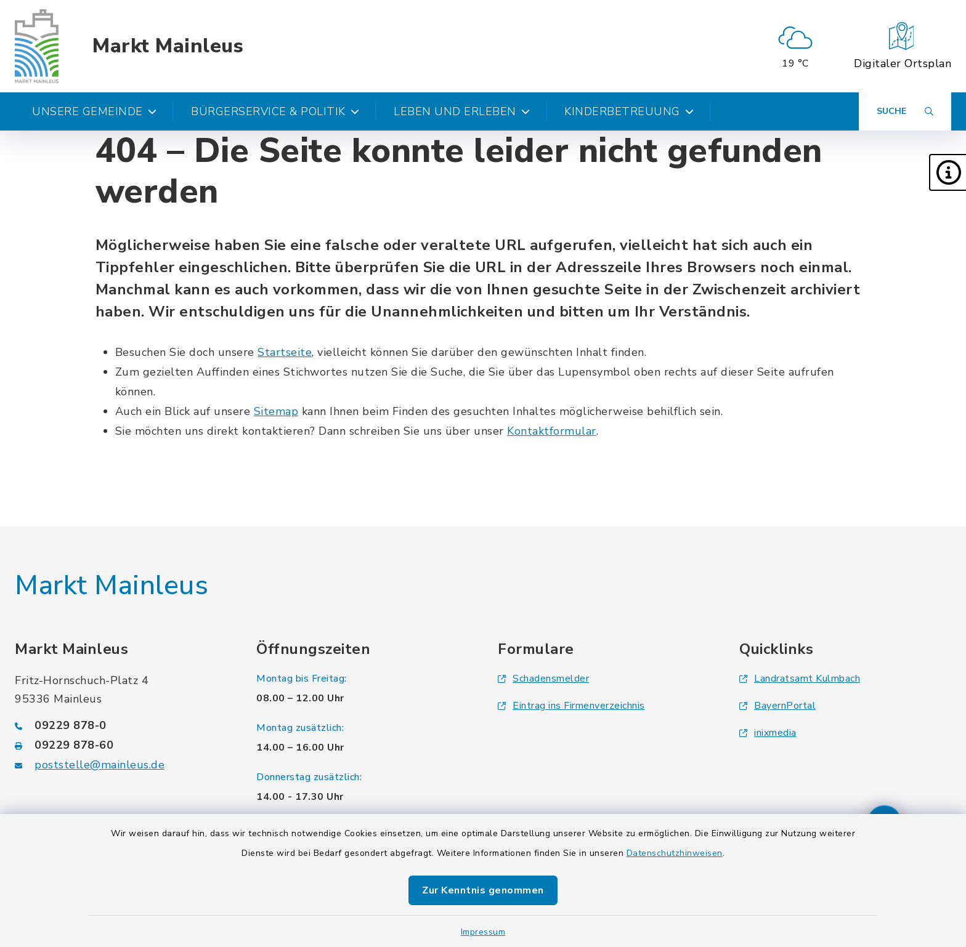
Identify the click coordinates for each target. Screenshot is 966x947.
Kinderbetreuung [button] (629, 111)
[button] (947, 172)
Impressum (483, 932)
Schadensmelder (543, 678)
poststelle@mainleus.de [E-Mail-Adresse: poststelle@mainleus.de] (99, 764)
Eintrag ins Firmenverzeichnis (571, 705)
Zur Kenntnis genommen (483, 890)
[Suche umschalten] (905, 111)
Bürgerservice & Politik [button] (275, 111)
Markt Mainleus (167, 46)
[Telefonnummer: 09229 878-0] (121, 725)
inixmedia (768, 732)
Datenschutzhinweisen (675, 853)
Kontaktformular (551, 431)
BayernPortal (777, 705)
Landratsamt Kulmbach (799, 678)
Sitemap (276, 411)
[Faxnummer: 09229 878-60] (121, 745)
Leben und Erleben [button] (462, 111)
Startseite (285, 352)
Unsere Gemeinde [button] (94, 111)
